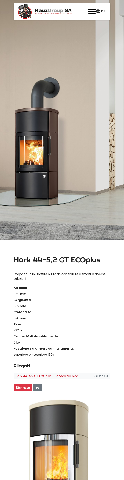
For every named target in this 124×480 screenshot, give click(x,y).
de (103, 11)
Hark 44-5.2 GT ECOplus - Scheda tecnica (46, 376)
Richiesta (23, 387)
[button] (92, 11)
